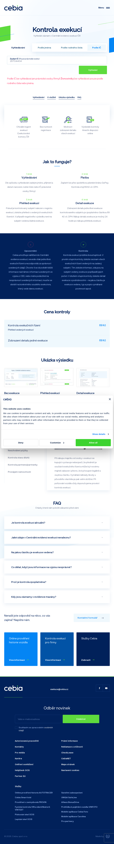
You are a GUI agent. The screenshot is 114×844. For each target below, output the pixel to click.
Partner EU (20, 776)
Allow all (93, 442)
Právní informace (69, 740)
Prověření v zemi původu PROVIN (30, 802)
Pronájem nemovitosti (19, 472)
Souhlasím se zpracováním (31, 727)
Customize (57, 442)
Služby (18, 786)
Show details (98, 434)
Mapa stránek (68, 764)
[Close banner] (110, 399)
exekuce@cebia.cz (59, 689)
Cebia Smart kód (23, 797)
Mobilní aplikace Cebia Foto (74, 811)
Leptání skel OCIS (23, 819)
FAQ (79, 97)
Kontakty (19, 746)
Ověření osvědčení (24, 764)
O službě (51, 97)
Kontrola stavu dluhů (18, 457)
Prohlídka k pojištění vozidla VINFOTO (79, 807)
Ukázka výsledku (67, 97)
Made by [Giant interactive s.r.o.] (103, 836)
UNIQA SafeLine (69, 797)
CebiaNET (66, 758)
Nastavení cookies (70, 770)
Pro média (20, 752)
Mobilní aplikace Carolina (73, 816)
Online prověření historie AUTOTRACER (34, 792)
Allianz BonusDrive (70, 802)
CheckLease (67, 752)
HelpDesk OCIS (22, 770)
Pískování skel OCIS (24, 814)
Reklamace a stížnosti (72, 746)
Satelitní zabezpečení (72, 792)
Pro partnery (67, 821)
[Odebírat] (81, 719)
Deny (20, 442)
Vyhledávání (38, 97)
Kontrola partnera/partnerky (22, 464)
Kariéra (18, 758)
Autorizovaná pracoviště (27, 740)
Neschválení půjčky (18, 450)
